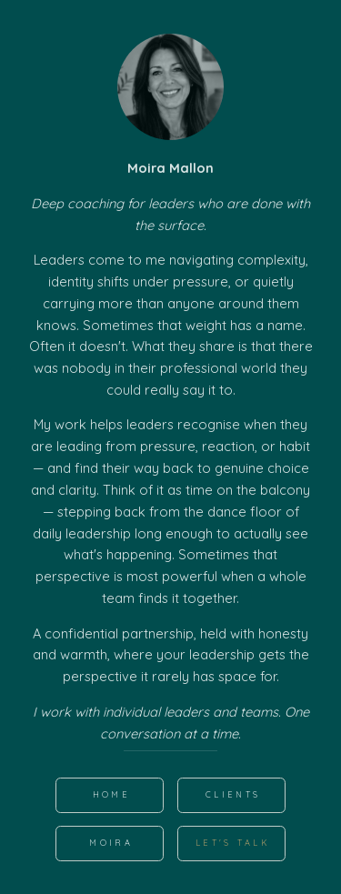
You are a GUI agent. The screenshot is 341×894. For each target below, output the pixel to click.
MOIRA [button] (111, 843)
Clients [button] (233, 794)
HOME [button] (111, 794)
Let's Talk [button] (233, 843)
